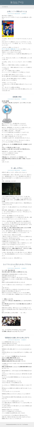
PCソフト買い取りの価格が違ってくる (10, 49)
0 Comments (23, 13)
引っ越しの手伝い (17, 168)
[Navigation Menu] (33, 4)
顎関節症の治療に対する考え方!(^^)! (17, 338)
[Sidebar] (1, 4)
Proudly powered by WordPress (11, 424)
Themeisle (26, 424)
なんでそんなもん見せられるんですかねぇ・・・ (17, 265)
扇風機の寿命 (17, 97)
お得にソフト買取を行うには (17, 11)
